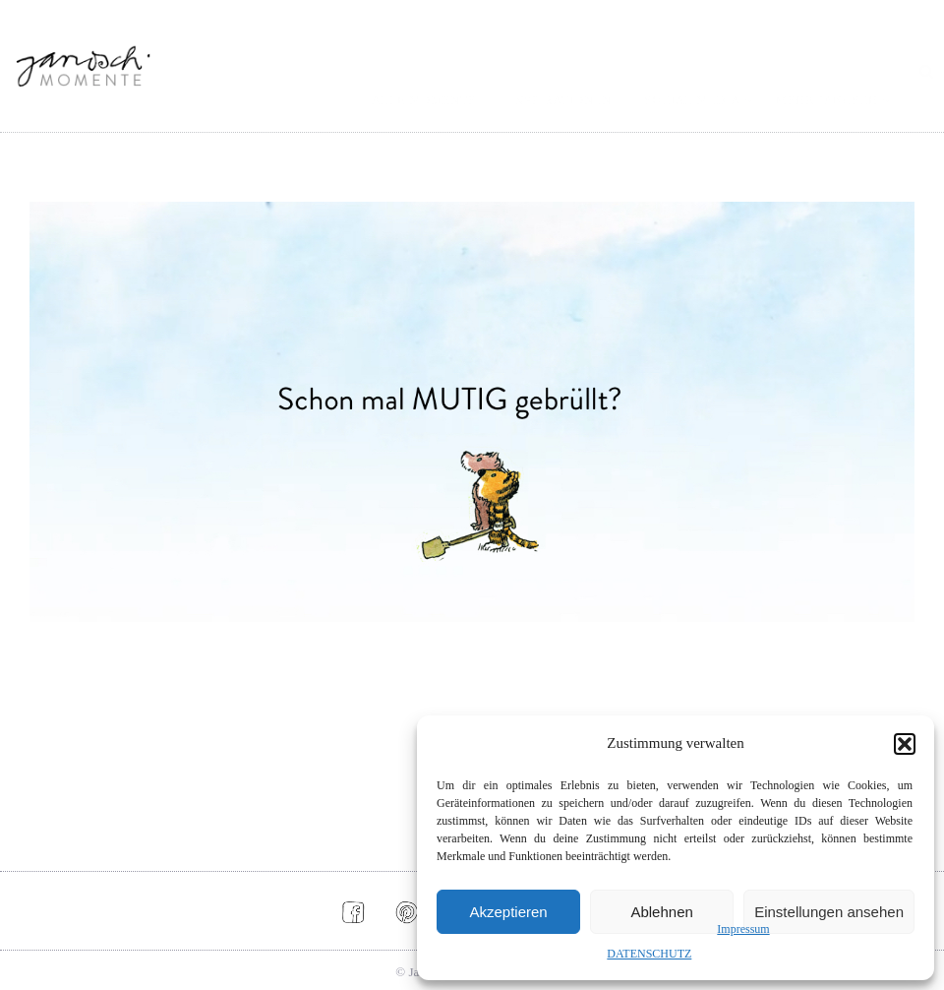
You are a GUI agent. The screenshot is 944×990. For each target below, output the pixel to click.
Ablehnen (661, 911)
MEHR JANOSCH (827, 100)
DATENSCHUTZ (649, 953)
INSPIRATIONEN (561, 100)
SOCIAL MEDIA (692, 100)
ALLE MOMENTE (424, 100)
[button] (904, 744)
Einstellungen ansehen (829, 911)
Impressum (743, 929)
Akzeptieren (508, 911)
